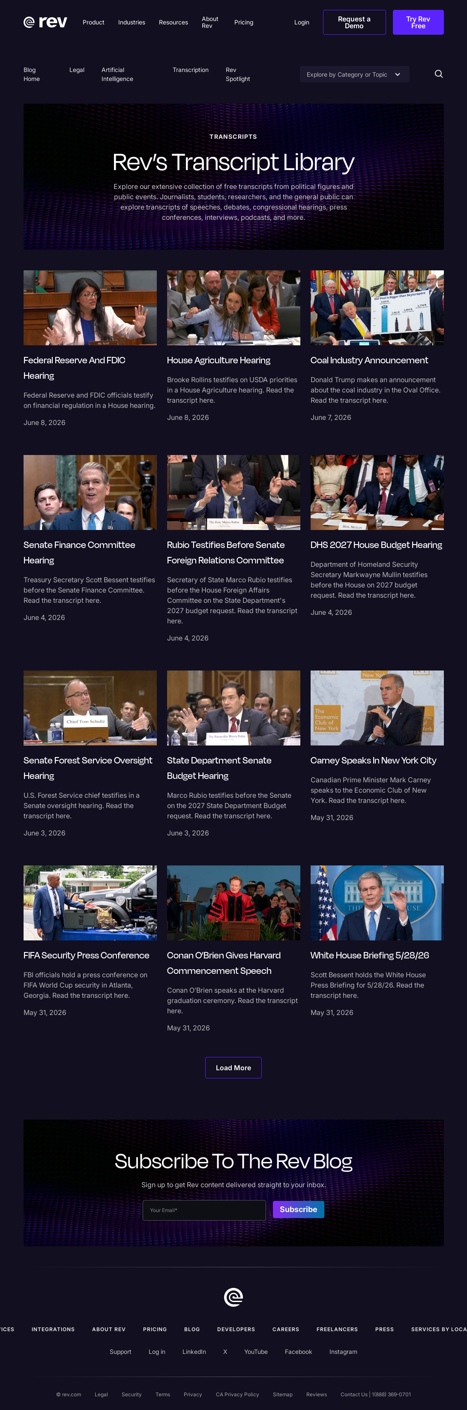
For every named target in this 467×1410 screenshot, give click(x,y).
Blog (192, 1329)
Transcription (191, 69)
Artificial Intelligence (117, 74)
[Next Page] (233, 1067)
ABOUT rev (109, 1329)
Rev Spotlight (238, 74)
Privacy (193, 1394)
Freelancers (337, 1329)
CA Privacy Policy (237, 1394)
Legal (76, 69)
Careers (285, 1329)
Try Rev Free (418, 22)
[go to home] (233, 1297)
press (384, 1329)
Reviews (316, 1394)
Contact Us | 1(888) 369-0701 (376, 1394)
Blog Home (32, 74)
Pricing (155, 1329)
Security (132, 1394)
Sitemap (283, 1394)
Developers (236, 1329)
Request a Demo (354, 22)
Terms (163, 1394)
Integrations (53, 1329)
